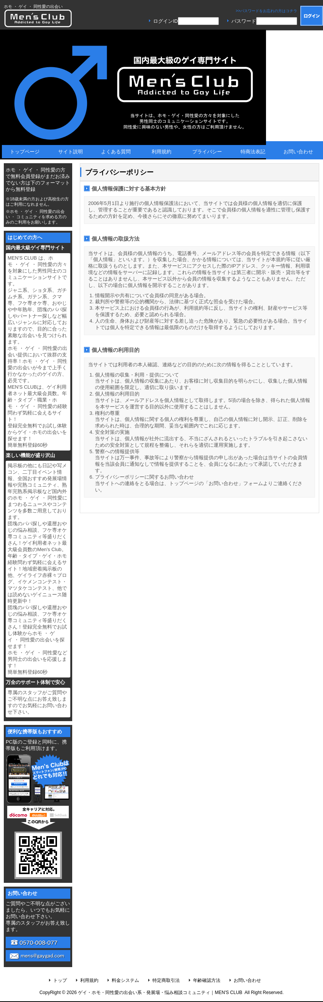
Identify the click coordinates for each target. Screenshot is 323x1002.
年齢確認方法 (206, 980)
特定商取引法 (166, 980)
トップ (60, 980)
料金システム (125, 980)
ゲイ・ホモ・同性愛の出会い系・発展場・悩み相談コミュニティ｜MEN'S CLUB (160, 992)
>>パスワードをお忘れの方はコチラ (266, 11)
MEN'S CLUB (38, 18)
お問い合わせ (247, 980)
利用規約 (89, 980)
